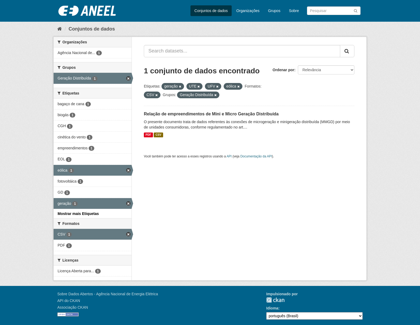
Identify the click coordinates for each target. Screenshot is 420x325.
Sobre (294, 11)
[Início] (59, 29)
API (229, 156)
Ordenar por (283, 70)
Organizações (247, 11)
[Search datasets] (334, 10)
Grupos (274, 11)
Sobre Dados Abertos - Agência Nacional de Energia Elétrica (107, 294)
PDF (148, 135)
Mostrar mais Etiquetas (78, 213)
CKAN (275, 300)
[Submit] (355, 10)
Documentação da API (256, 156)
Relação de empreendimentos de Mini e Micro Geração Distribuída (211, 114)
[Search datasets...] (242, 51)
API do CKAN (68, 300)
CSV (159, 135)
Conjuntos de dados (211, 11)
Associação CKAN (72, 307)
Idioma (272, 308)
